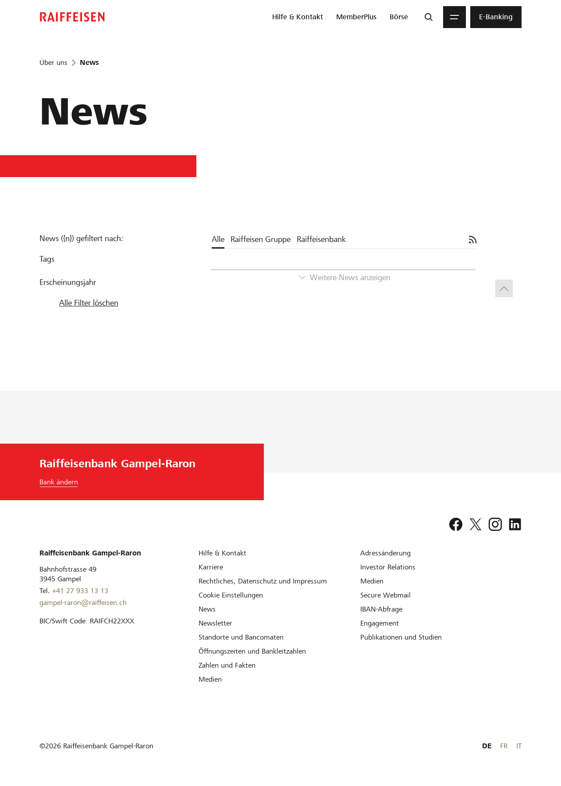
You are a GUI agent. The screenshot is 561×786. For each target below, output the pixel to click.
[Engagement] (379, 623)
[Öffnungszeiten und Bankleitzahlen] (252, 651)
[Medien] (210, 679)
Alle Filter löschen (88, 302)
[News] (207, 609)
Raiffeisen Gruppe (261, 239)
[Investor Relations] (387, 567)
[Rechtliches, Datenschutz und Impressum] (263, 581)
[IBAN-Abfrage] (381, 609)
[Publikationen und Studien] (401, 637)
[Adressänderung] (385, 553)
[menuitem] (298, 17)
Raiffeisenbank (321, 239)
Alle (218, 239)
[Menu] (454, 17)
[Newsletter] (215, 623)
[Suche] (429, 17)
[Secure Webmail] (385, 595)
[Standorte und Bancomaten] (241, 637)
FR (504, 746)
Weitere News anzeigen (350, 277)
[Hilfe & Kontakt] (222, 553)
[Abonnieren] (472, 239)
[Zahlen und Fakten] (227, 665)
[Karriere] (211, 567)
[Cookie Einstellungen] (231, 595)
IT (519, 746)
